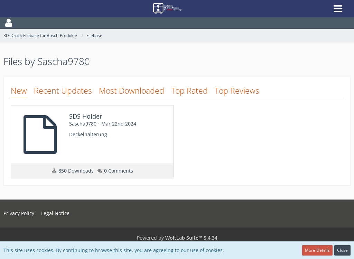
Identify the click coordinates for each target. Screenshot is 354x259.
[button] (177, 22)
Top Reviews (237, 90)
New (19, 90)
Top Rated (189, 90)
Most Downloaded (131, 90)
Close (342, 250)
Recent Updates (63, 90)
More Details (317, 250)
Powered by (177, 237)
